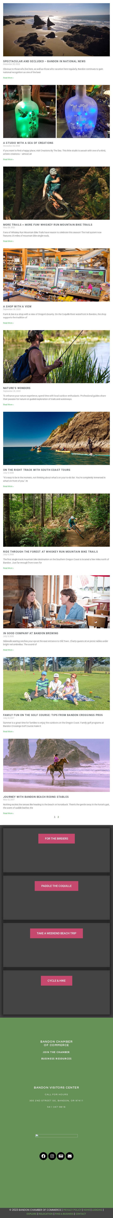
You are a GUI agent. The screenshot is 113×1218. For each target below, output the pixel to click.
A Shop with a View (17, 306)
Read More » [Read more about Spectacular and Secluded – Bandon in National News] (8, 78)
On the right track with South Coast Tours (36, 469)
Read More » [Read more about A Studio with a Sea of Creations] (8, 159)
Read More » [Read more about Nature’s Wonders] (8, 405)
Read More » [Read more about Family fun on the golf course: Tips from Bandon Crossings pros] (8, 731)
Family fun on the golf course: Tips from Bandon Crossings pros (53, 715)
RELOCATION (46, 1213)
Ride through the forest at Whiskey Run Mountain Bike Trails (50, 551)
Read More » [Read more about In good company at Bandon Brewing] (8, 650)
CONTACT (81, 1213)
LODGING (97, 1209)
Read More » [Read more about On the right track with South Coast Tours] (8, 486)
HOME (86, 1209)
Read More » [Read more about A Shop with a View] (8, 323)
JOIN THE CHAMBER (56, 1052)
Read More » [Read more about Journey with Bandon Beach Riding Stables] (8, 813)
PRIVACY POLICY (72, 1209)
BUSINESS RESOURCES (56, 1058)
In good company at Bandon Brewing (30, 633)
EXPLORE (32, 1213)
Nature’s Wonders (17, 388)
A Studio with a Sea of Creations (28, 142)
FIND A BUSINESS (64, 1213)
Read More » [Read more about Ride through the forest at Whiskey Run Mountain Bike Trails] (8, 568)
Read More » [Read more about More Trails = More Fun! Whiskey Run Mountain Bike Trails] (8, 241)
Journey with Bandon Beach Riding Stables (36, 796)
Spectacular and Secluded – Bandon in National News (44, 61)
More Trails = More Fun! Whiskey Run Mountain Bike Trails (47, 224)
